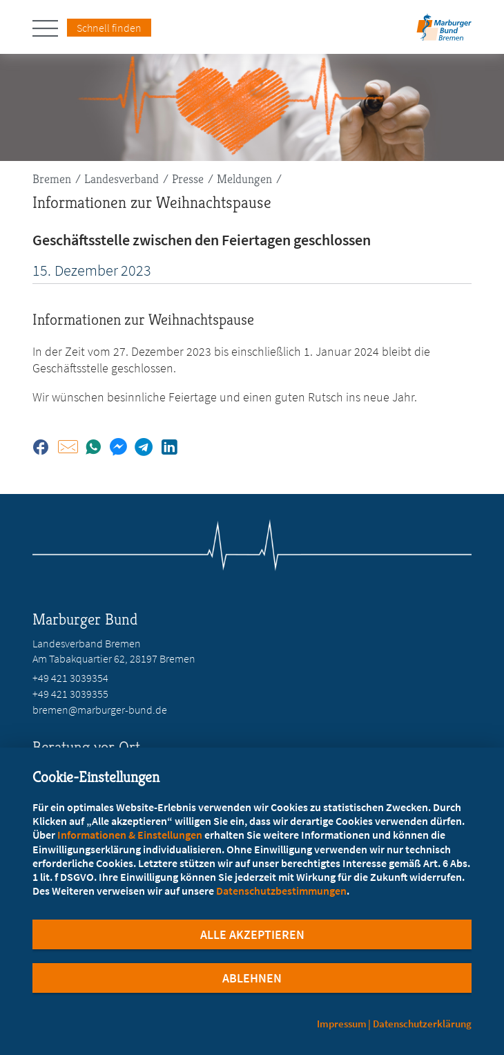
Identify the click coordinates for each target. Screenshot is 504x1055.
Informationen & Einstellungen (129, 835)
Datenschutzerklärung (422, 1023)
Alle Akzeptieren (252, 934)
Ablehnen (252, 978)
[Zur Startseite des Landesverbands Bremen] (444, 31)
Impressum (342, 1023)
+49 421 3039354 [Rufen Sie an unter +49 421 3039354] (70, 678)
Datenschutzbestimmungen (281, 890)
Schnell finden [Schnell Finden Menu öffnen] (109, 28)
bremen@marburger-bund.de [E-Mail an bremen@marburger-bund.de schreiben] (99, 709)
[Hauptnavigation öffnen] (49, 28)
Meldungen (244, 179)
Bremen (51, 179)
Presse (188, 179)
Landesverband (121, 179)
